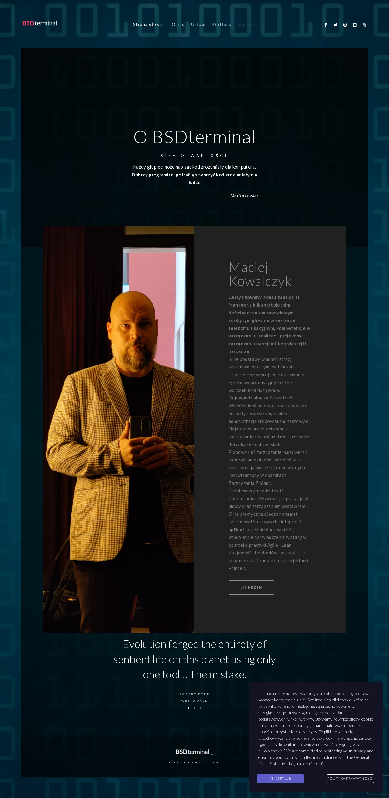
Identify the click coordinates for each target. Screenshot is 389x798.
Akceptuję (280, 778)
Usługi (198, 24)
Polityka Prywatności (350, 778)
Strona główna (149, 24)
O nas (178, 24)
